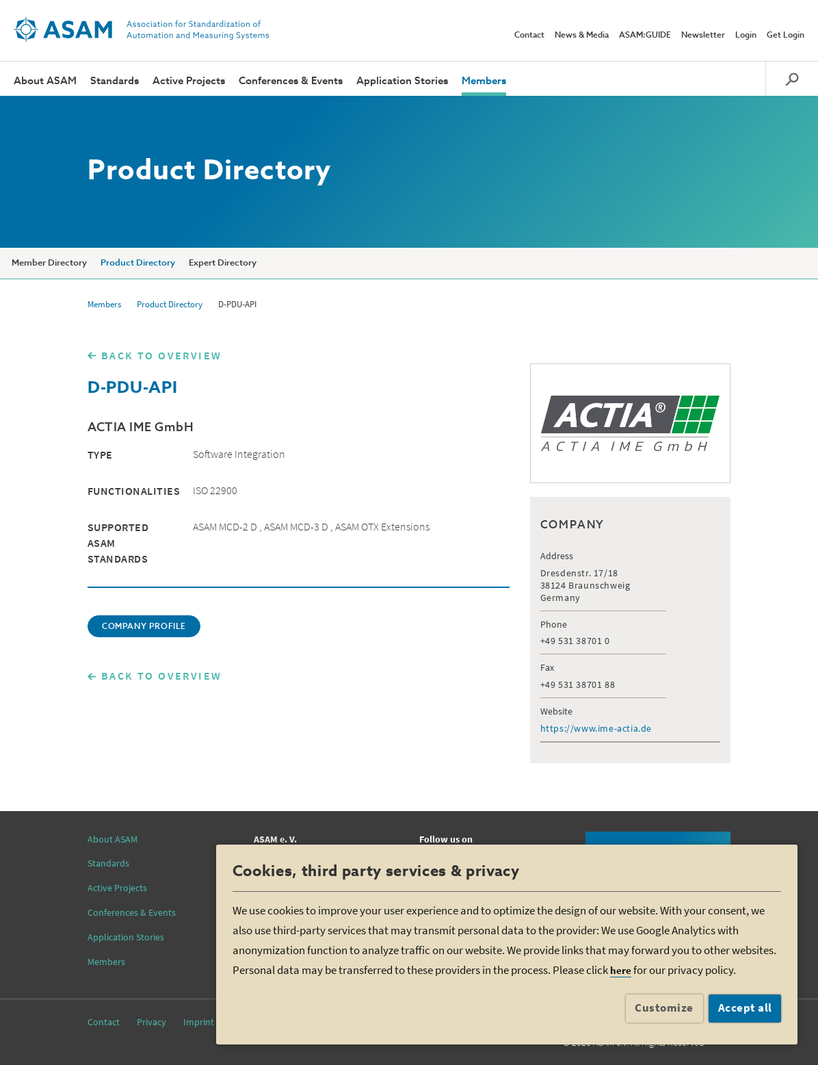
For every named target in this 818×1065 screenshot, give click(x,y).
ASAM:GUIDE (645, 35)
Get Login (785, 35)
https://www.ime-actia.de (596, 728)
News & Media (582, 35)
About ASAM (45, 81)
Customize (664, 1007)
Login (745, 35)
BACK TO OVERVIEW (161, 355)
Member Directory (49, 263)
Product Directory (138, 263)
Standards (114, 81)
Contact (529, 35)
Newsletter (703, 35)
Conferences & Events (291, 81)
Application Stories (402, 81)
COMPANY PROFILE (144, 627)
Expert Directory (222, 263)
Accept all (745, 1007)
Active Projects (189, 81)
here (620, 970)
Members (484, 81)
